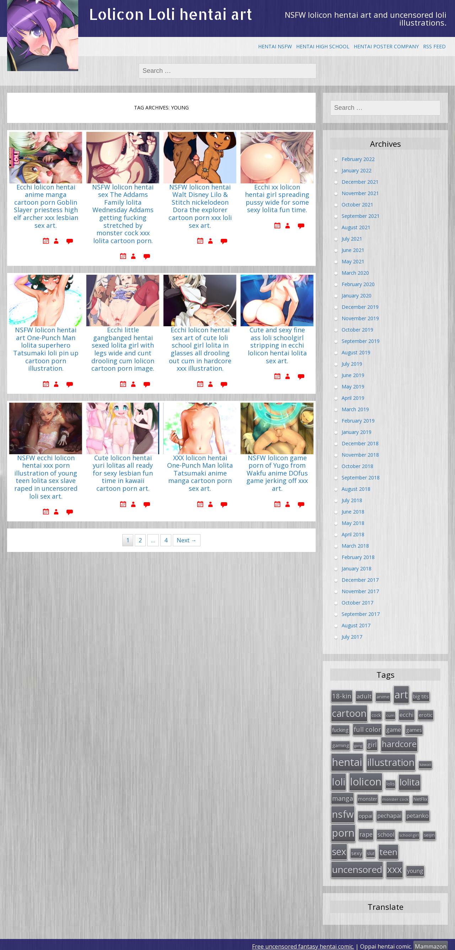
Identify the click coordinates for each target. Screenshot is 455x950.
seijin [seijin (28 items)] (429, 832)
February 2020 (358, 284)
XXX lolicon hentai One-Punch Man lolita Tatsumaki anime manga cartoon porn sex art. (200, 473)
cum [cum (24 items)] (390, 714)
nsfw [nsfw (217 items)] (343, 811)
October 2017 (357, 602)
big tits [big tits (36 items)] (421, 696)
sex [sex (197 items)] (339, 848)
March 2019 (355, 409)
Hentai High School (322, 46)
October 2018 (357, 466)
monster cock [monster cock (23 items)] (395, 796)
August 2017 (356, 625)
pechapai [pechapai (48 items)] (389, 813)
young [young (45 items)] (415, 867)
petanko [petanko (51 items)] (417, 813)
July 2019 (352, 363)
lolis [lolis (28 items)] (390, 782)
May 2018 (353, 523)
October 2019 (357, 329)
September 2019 (361, 341)
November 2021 (360, 193)
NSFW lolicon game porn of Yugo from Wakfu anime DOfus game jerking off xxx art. (277, 473)
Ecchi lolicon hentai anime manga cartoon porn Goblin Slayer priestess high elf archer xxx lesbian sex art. (46, 206)
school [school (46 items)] (386, 832)
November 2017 (360, 591)
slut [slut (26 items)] (370, 850)
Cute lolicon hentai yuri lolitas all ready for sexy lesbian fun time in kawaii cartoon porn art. (123, 473)
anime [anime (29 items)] (383, 696)
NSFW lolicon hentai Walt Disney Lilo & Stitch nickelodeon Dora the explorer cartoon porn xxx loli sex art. (200, 206)
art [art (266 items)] (401, 694)
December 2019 (360, 307)
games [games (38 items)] (414, 728)
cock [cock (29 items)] (376, 714)
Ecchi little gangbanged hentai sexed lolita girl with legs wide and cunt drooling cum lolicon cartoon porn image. (122, 349)
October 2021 (357, 204)
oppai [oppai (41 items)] (365, 812)
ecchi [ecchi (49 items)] (407, 714)
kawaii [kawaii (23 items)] (425, 762)
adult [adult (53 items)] (364, 696)
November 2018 (360, 454)
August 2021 (356, 227)
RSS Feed (434, 46)
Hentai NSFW (275, 46)
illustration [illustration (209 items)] (390, 760)
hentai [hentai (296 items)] (347, 760)
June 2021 (353, 250)
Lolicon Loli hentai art (170, 14)
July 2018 (352, 500)
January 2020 (356, 295)
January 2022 (356, 170)
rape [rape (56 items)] (366, 831)
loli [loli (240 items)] (338, 779)
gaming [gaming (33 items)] (340, 744)
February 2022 (358, 159)
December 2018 (360, 443)
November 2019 (360, 318)
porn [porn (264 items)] (343, 830)
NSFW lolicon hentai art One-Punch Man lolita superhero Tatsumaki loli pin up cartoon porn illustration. (46, 349)
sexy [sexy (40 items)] (356, 849)
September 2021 (361, 216)
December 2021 (360, 181)
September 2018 (361, 477)
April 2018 (353, 534)
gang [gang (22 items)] (358, 744)
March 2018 (355, 545)
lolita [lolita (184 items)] (410, 779)
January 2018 (356, 568)
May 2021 (353, 261)
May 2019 (353, 386)
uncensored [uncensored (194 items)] (357, 865)
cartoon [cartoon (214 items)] (349, 712)
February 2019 (358, 420)
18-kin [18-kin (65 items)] (342, 695)
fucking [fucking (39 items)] (340, 728)
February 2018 (358, 557)
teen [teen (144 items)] (388, 848)
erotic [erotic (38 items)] (426, 714)
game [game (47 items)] (393, 728)
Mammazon (430, 942)
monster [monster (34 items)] (367, 796)
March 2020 (355, 272)
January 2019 (356, 432)
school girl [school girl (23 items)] (409, 832)
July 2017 (352, 636)
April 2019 (353, 398)
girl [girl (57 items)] (372, 743)
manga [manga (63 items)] (342, 795)
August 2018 (356, 488)
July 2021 (352, 238)
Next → (187, 540)
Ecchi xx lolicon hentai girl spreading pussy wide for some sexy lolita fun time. (277, 198)
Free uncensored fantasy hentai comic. (303, 942)
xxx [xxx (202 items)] (394, 865)
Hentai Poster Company (386, 46)
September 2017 (361, 614)
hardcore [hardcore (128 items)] (399, 742)
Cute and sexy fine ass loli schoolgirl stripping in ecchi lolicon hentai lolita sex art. (277, 345)
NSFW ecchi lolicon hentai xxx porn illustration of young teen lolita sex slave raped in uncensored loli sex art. (45, 477)
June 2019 (353, 375)
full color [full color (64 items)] (367, 728)
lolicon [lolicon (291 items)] (365, 779)
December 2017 (360, 579)
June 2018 (353, 511)
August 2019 (356, 352)
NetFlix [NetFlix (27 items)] (420, 797)
